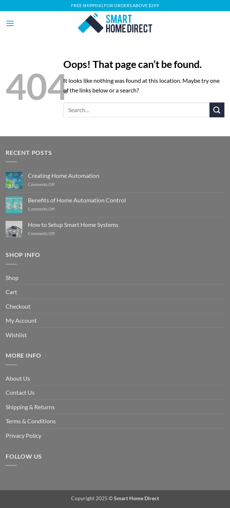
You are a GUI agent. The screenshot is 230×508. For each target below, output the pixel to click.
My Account (21, 320)
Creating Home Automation (63, 175)
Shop (12, 277)
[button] (10, 23)
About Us (18, 378)
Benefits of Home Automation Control (77, 199)
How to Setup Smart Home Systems (73, 224)
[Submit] (217, 109)
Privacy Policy (23, 435)
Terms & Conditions (31, 420)
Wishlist (16, 334)
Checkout (18, 306)
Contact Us (20, 392)
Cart (11, 291)
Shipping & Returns (30, 406)
